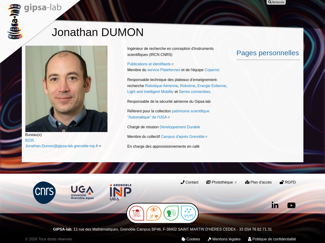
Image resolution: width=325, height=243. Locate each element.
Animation (170, 13)
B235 (29, 140)
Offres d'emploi (200, 13)
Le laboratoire (87, 13)
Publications (143, 13)
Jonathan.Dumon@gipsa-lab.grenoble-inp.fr (63, 146)
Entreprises (231, 13)
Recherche (116, 13)
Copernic (212, 70)
